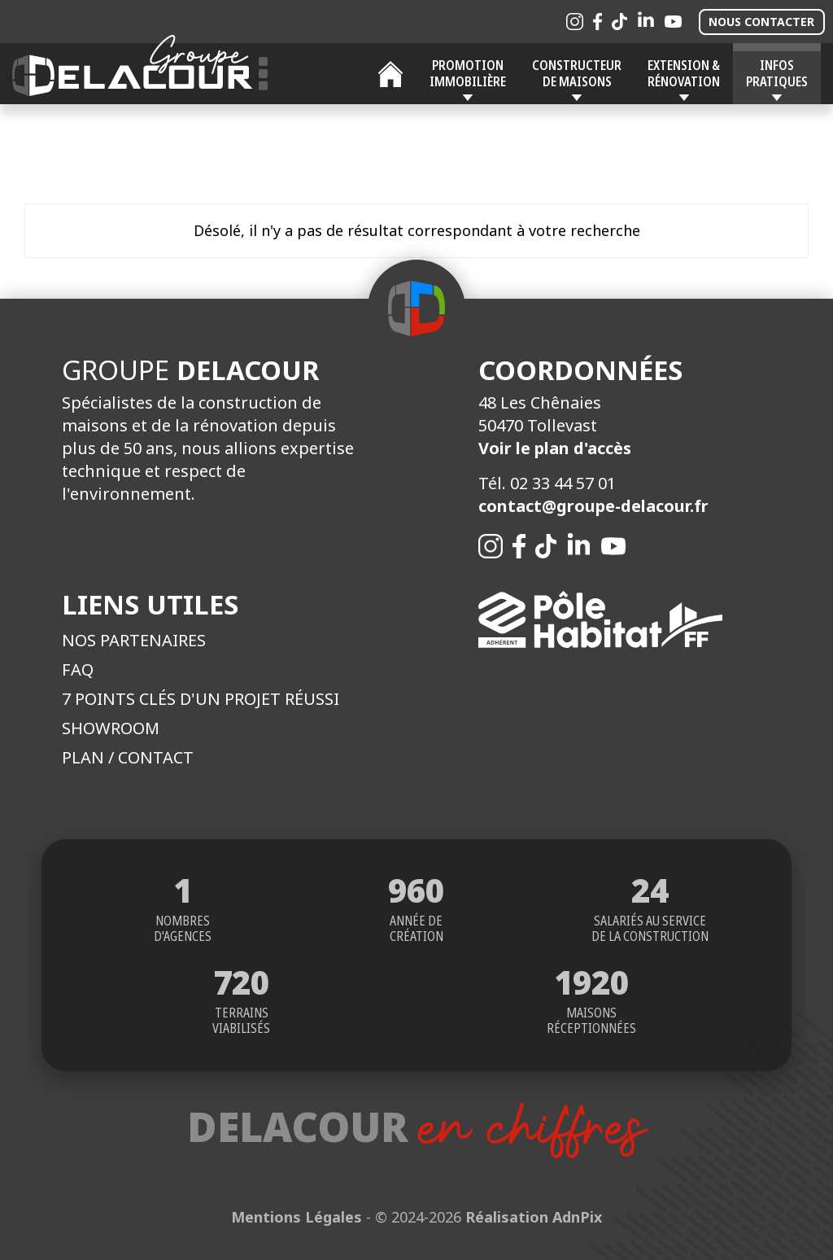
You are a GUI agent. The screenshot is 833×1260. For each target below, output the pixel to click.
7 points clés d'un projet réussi (200, 699)
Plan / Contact (128, 757)
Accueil (390, 74)
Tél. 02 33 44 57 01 (547, 483)
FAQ (78, 669)
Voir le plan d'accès (554, 448)
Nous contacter (761, 21)
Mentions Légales (296, 1217)
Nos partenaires (134, 640)
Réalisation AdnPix (533, 1217)
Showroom (110, 728)
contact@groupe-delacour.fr (593, 506)
